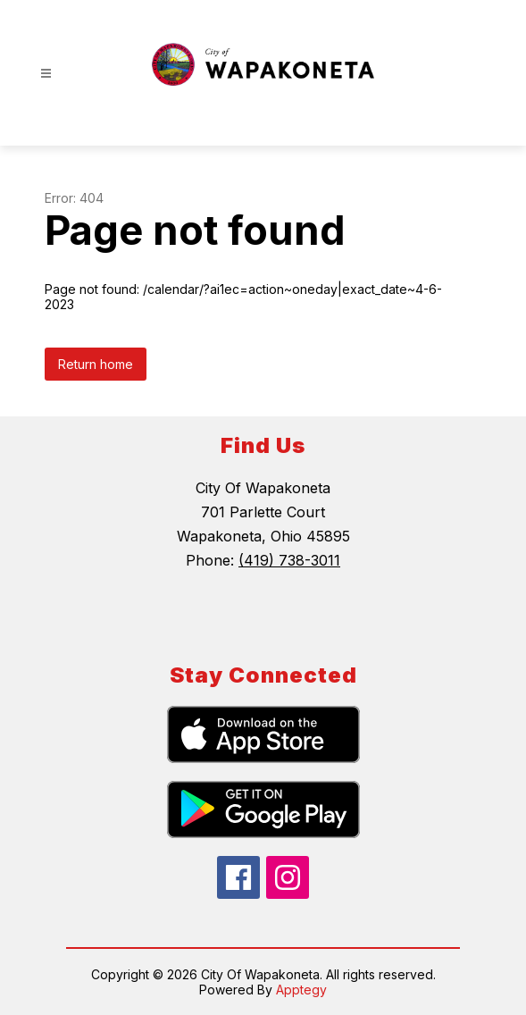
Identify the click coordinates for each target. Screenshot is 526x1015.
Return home (95, 364)
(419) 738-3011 (289, 560)
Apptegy (301, 989)
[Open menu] (46, 73)
